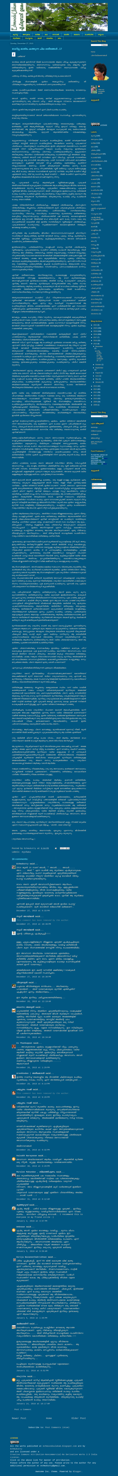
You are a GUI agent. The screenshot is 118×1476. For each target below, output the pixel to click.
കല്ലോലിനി (22, 1324)
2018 (95, 334)
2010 (95, 398)
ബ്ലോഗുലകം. (96, 431)
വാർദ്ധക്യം (95, 270)
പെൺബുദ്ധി (96, 284)
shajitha (21, 1376)
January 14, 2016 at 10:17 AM (33, 1404)
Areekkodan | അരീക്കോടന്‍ (30, 1073)
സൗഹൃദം (94, 259)
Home (49, 1418)
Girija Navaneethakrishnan (31, 1257)
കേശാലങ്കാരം (96, 295)
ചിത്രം (93, 150)
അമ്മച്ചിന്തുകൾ (96, 154)
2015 (95, 344)
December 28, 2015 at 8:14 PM (33, 1084)
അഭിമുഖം (94, 263)
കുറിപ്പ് (15, 34)
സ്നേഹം (101, 34)
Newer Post (19, 1418)
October (98, 364)
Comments (97, 488)
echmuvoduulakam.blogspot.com (60, 1446)
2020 (95, 328)
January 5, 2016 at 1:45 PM (31, 1318)
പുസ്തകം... (95, 168)
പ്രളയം (94, 292)
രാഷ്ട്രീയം (94, 230)
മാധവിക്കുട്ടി (95, 299)
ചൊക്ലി (94, 157)
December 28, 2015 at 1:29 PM (33, 1067)
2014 (95, 386)
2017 (95, 337)
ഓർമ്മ (37, 34)
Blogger (77, 1471)
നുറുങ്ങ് (94, 223)
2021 (95, 325)
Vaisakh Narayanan (26, 1156)
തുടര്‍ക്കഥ (16, 38)
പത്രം (93, 234)
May (97, 379)
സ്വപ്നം (93, 245)
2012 (95, 392)
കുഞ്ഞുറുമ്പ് (22, 1205)
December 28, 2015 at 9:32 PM (33, 1150)
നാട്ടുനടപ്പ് (95, 252)
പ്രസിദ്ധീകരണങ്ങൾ (99, 55)
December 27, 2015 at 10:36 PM (33, 924)
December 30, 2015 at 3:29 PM (33, 1166)
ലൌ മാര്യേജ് (96, 306)
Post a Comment (22, 1409)
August (98, 373)
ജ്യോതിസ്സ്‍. (95, 438)
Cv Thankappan (24, 1043)
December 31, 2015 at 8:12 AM (33, 1199)
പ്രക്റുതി (95, 288)
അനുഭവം (26, 34)
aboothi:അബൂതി (25, 1007)
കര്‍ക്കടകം (95, 281)
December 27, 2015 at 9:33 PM (33, 911)
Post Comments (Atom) (57, 1427)
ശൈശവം (95, 314)
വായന (93, 266)
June (97, 376)
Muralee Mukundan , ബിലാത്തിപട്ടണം (36, 1172)
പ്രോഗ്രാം (95, 175)
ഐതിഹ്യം (95, 277)
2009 (95, 402)
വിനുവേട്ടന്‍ (21, 982)
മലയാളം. (94, 427)
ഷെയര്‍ (94, 179)
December (99, 346)
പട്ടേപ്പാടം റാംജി (24, 1089)
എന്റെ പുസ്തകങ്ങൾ (98, 208)
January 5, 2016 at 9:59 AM (31, 1251)
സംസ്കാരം (29, 38)
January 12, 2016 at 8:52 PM (32, 1371)
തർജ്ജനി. (94, 434)
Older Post (78, 1418)
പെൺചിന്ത (89, 34)
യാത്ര (66, 34)
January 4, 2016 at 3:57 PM (31, 1221)
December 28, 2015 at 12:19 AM (33, 1001)
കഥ (46, 34)
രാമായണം (95, 303)
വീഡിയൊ (95, 194)
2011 (95, 395)
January (98, 382)
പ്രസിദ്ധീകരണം (97, 161)
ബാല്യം (49, 38)
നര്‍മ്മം (93, 248)
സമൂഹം (94, 197)
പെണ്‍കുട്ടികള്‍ (96, 256)
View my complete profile (101, 91)
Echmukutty (22, 864)
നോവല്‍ (55, 34)
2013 (95, 389)
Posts (95, 484)
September (99, 368)
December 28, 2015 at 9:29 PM (33, 1097)
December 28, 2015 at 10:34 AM (33, 1037)
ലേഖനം (77, 34)
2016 (95, 340)
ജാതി (39, 38)
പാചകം (94, 183)
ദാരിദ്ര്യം (95, 274)
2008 (95, 405)
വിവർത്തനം (95, 310)
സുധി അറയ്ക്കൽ (25, 916)
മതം (59, 38)
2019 (95, 331)
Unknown (20, 1227)
